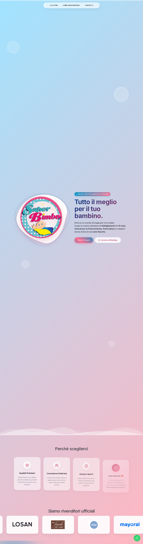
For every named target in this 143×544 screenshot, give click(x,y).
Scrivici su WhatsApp (107, 240)
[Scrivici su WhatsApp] (137, 538)
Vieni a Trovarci (84, 240)
